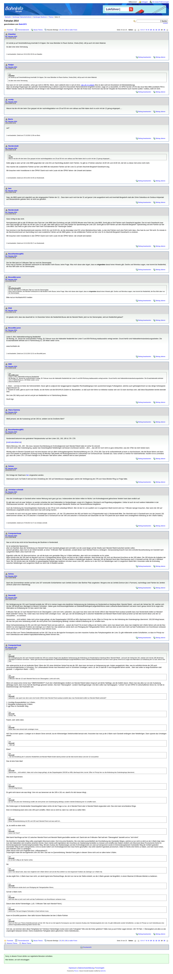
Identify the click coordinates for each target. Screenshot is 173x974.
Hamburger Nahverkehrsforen (21, 17)
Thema (51, 17)
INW (10, 364)
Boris (10, 119)
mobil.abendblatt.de (14, 442)
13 (159, 30)
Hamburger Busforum (40, 17)
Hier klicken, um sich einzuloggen (17, 960)
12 (156, 30)
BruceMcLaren (14, 277)
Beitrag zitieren (160, 57)
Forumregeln (99, 968)
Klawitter (12, 34)
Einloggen (145, 2)
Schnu (11, 466)
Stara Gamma (14, 410)
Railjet (11, 65)
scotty (11, 99)
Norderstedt (13, 146)
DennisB (12, 595)
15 (164, 30)
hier (27, 475)
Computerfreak (14, 533)
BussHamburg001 (16, 254)
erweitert (165, 23)
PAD (10, 308)
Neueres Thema (12, 943)
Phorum (76, 971)
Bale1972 (23, 24)
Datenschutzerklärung (86, 968)
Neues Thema (38, 30)
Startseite (8, 17)
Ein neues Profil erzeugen (160, 2)
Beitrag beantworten (144, 57)
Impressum (73, 968)
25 (60, 30)
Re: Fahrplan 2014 (11, 36)
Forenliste (10, 30)
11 (153, 30)
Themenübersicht (23, 30)
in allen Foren (73, 30)
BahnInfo (103, 971)
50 (63, 30)
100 (66, 30)
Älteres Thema (26, 943)
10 (151, 30)
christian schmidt (15, 490)
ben (9, 188)
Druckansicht (87, 947)
